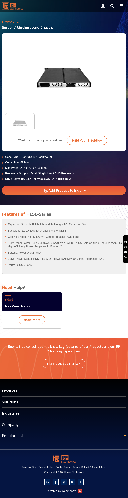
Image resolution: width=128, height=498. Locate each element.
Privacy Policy (46, 467)
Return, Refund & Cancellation (89, 467)
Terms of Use (29, 467)
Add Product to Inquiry (65, 194)
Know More (32, 324)
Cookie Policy (63, 467)
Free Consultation (64, 364)
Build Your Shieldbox (87, 144)
